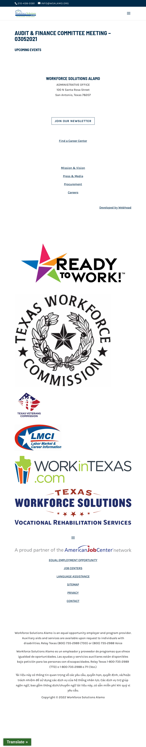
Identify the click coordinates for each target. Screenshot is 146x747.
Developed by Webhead (115, 207)
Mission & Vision (73, 168)
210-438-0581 (26, 3)
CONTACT (73, 601)
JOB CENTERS (73, 568)
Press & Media (73, 176)
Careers (73, 192)
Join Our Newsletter (73, 121)
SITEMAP (73, 584)
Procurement (73, 184)
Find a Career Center (73, 141)
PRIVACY (73, 593)
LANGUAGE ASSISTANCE (73, 576)
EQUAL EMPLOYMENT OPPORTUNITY (73, 560)
